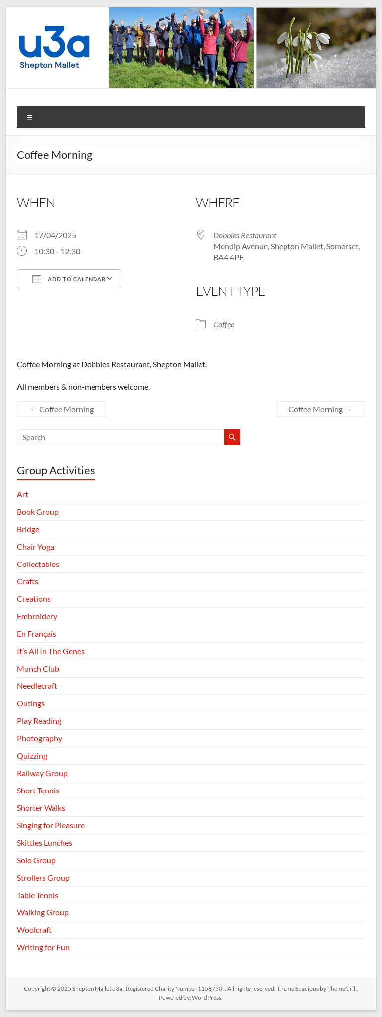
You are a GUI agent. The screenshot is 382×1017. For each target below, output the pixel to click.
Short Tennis (38, 790)
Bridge (28, 529)
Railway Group (42, 773)
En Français (36, 633)
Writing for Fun (43, 947)
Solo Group (36, 860)
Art (22, 494)
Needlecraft (37, 685)
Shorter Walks (41, 807)
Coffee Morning (62, 409)
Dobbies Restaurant (244, 235)
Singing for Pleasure (51, 825)
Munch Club (38, 668)
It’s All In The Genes (51, 651)
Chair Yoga (35, 546)
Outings (31, 703)
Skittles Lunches (44, 842)
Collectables (38, 563)
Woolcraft (34, 929)
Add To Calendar (69, 278)
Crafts (27, 581)
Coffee (223, 324)
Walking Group (43, 912)
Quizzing (32, 755)
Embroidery (37, 616)
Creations (34, 598)
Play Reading (39, 720)
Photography (39, 738)
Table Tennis (37, 895)
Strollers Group (43, 877)
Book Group (38, 511)
